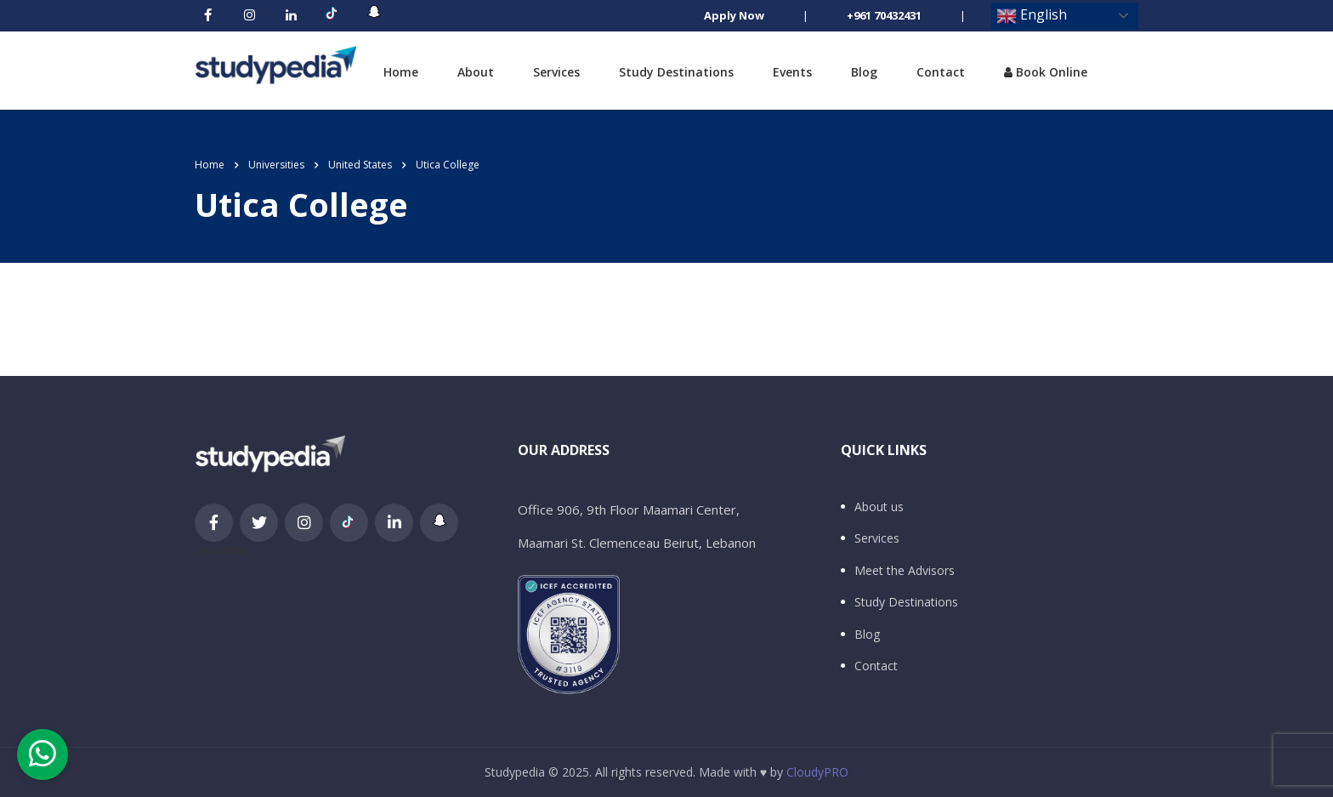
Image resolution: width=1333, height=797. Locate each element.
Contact (940, 72)
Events (792, 72)
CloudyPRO (817, 772)
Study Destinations (676, 72)
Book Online (1045, 72)
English (1031, 15)
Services (556, 72)
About (475, 72)
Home (400, 72)
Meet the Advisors (904, 570)
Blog (864, 72)
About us (879, 507)
